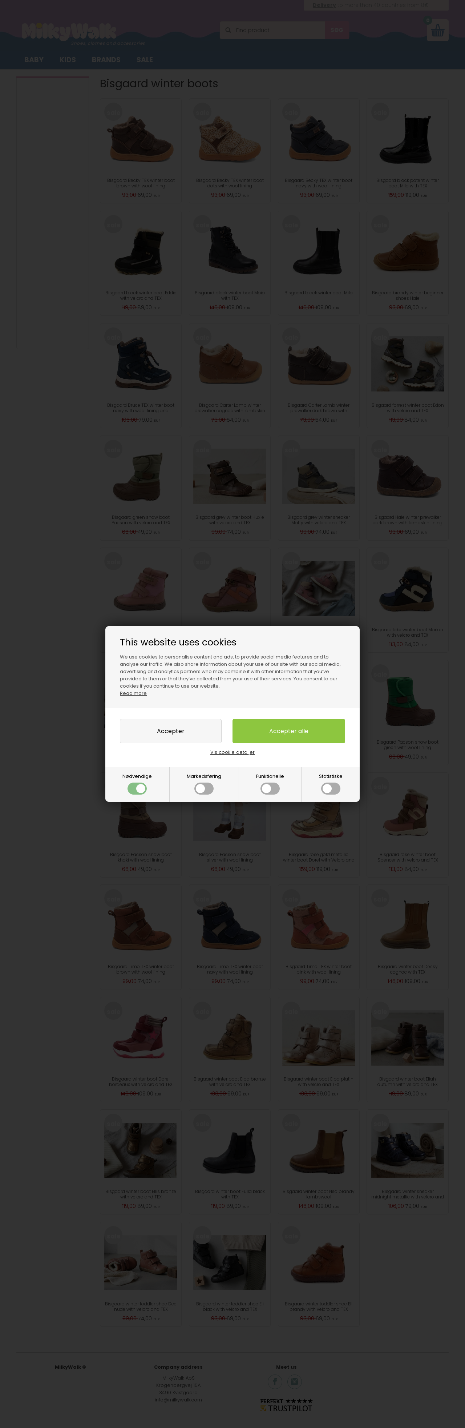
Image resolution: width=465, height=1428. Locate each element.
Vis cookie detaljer (232, 752)
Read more (133, 693)
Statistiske (331, 784)
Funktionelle (270, 784)
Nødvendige (137, 784)
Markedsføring (204, 784)
